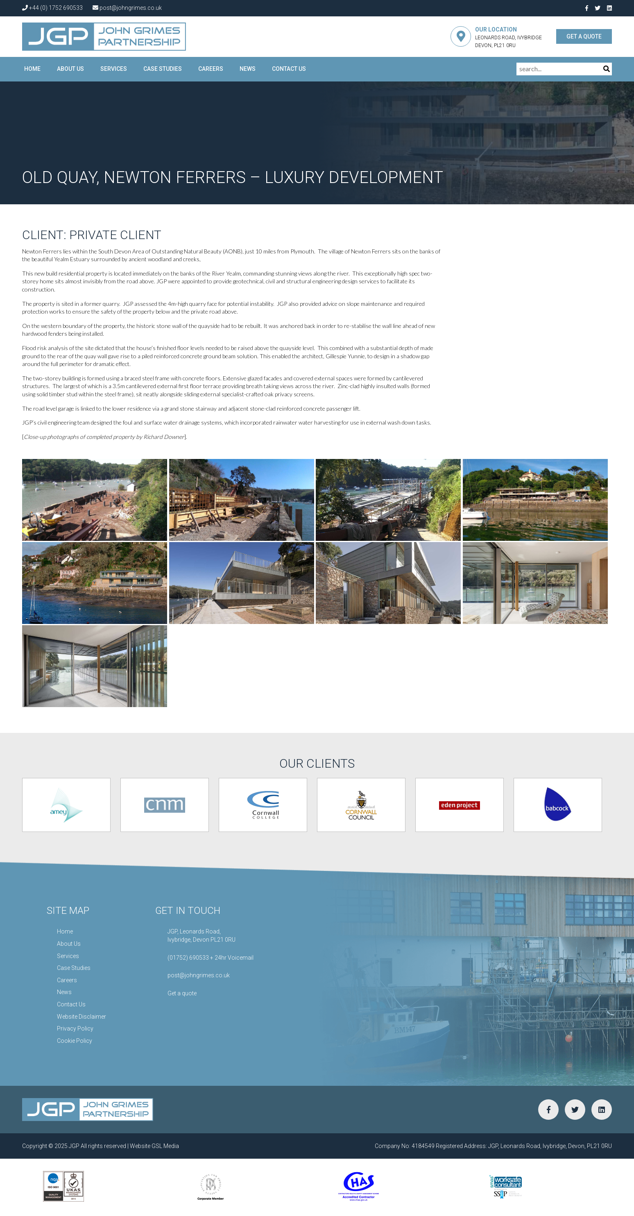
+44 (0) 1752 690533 (52, 8)
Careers (210, 69)
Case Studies (162, 69)
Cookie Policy (74, 1040)
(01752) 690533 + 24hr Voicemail (211, 957)
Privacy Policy (75, 1028)
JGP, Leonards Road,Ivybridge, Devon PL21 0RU (201, 935)
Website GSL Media (154, 1146)
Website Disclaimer (81, 1016)
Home (32, 69)
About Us (70, 69)
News (248, 69)
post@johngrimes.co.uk (127, 8)
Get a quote (182, 993)
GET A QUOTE (584, 36)
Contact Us (289, 69)
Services (113, 69)
